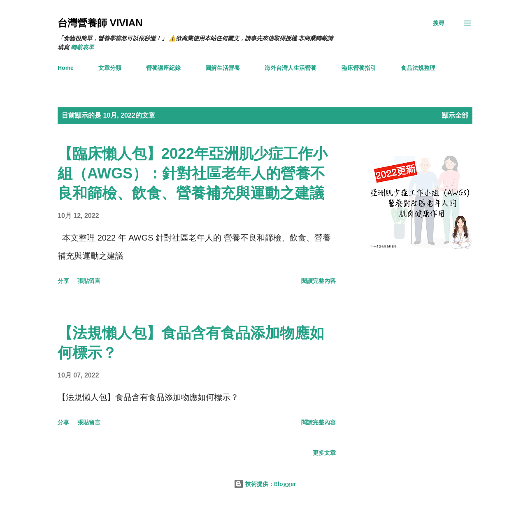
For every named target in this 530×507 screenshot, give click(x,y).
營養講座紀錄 (163, 68)
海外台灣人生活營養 (290, 68)
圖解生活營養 (222, 68)
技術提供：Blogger (265, 484)
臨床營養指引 (359, 68)
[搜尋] (438, 23)
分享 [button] (63, 281)
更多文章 (324, 452)
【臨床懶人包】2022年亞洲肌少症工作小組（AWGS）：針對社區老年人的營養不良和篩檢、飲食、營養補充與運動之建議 (193, 173)
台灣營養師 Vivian (100, 22)
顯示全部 (455, 115)
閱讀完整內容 (318, 281)
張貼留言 (88, 281)
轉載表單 (82, 47)
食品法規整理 (418, 68)
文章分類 (109, 68)
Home (66, 68)
